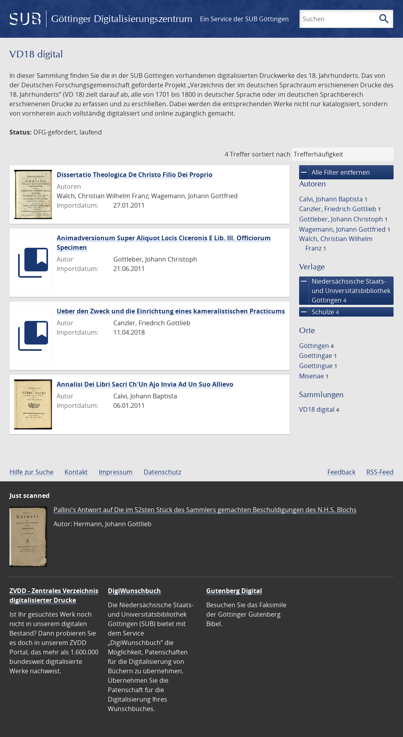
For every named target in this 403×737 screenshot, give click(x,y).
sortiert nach (271, 154)
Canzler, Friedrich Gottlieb (340, 209)
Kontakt (76, 472)
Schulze (319, 312)
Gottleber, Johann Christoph (343, 219)
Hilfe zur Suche (31, 472)
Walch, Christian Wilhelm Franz (336, 243)
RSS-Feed (380, 472)
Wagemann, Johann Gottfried (344, 229)
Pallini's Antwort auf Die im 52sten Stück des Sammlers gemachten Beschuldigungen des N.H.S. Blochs (205, 509)
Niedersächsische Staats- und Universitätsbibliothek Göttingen (344, 290)
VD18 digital (319, 409)
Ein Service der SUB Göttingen (244, 19)
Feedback (341, 472)
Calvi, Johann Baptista (333, 199)
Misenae (314, 376)
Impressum (116, 472)
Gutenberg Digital (234, 590)
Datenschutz (162, 472)
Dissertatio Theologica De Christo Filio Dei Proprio (135, 174)
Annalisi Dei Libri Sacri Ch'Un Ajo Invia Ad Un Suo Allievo (145, 384)
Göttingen (316, 345)
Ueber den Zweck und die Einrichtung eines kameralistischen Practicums (171, 311)
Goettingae (318, 355)
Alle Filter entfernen (334, 172)
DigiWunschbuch (134, 590)
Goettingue (318, 365)
